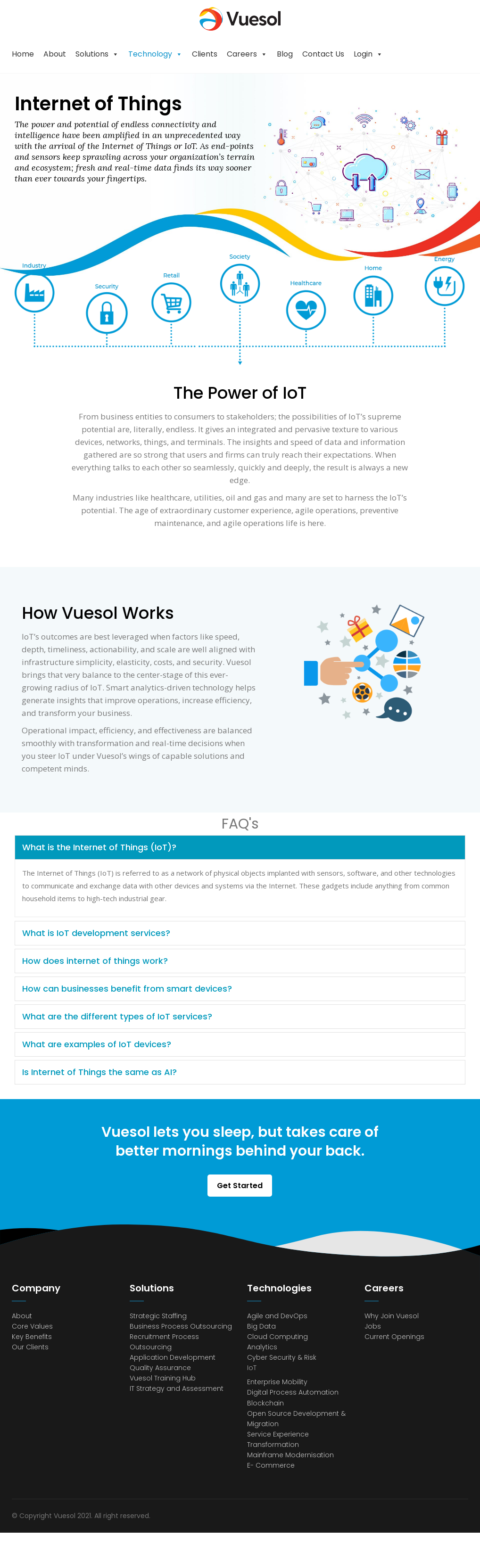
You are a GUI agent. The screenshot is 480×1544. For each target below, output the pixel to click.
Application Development (172, 1357)
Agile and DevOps (277, 1316)
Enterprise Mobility (277, 1382)
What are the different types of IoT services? (117, 1016)
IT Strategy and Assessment (176, 1388)
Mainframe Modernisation (290, 1455)
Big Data (261, 1326)
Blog (285, 54)
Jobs (372, 1326)
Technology (150, 54)
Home (23, 54)
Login (363, 54)
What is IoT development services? (96, 933)
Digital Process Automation (293, 1392)
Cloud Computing (277, 1336)
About (54, 54)
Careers (242, 54)
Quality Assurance (160, 1367)
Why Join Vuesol (391, 1316)
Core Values (32, 1326)
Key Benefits (32, 1336)
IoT (252, 1367)
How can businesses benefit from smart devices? (127, 988)
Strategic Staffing (158, 1316)
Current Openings (394, 1336)
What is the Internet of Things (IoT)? (99, 847)
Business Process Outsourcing (181, 1326)
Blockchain (265, 1403)
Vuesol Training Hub (163, 1378)
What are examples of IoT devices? (96, 1044)
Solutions (91, 54)
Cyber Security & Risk (281, 1357)
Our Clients (30, 1347)
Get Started (240, 1185)
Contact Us (323, 54)
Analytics (262, 1347)
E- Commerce (271, 1465)
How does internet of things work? (95, 961)
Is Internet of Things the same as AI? (99, 1072)
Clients (204, 54)
